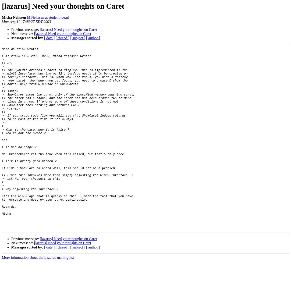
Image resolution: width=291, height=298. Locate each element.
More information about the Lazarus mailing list (38, 294)
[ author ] (93, 38)
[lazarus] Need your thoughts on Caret (68, 30)
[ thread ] (62, 38)
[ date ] (49, 38)
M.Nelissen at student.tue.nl (48, 17)
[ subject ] (77, 38)
